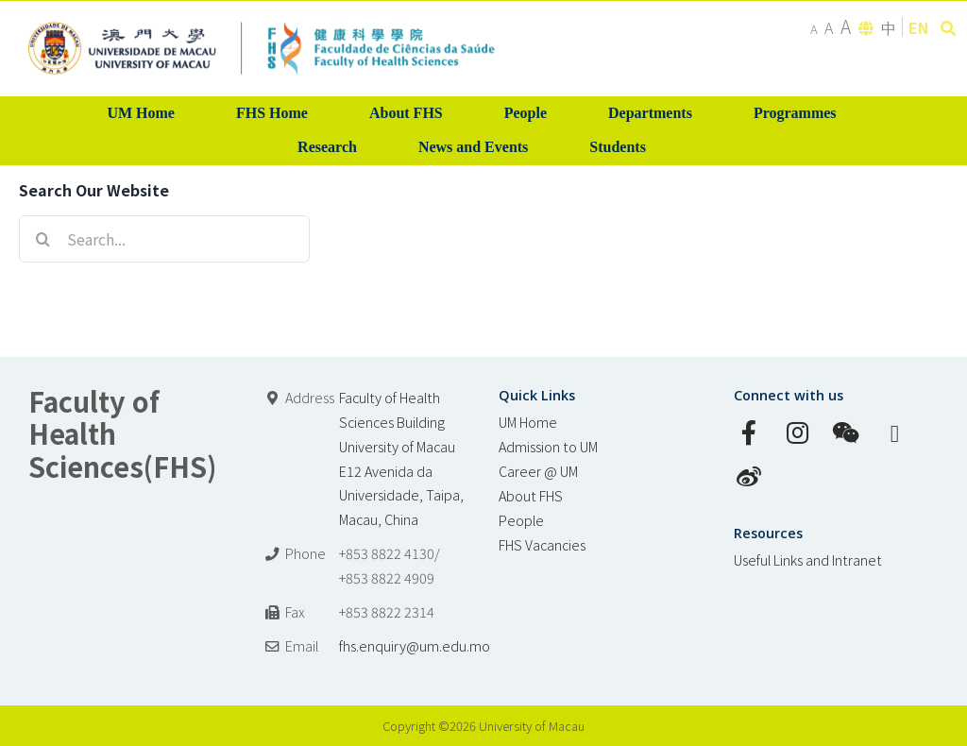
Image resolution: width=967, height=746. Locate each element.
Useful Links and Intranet (808, 559)
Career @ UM (538, 471)
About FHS (531, 495)
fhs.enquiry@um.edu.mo (414, 645)
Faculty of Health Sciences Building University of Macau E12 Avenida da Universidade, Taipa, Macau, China (401, 458)
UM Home (528, 422)
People (521, 520)
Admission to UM (548, 446)
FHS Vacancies (542, 544)
